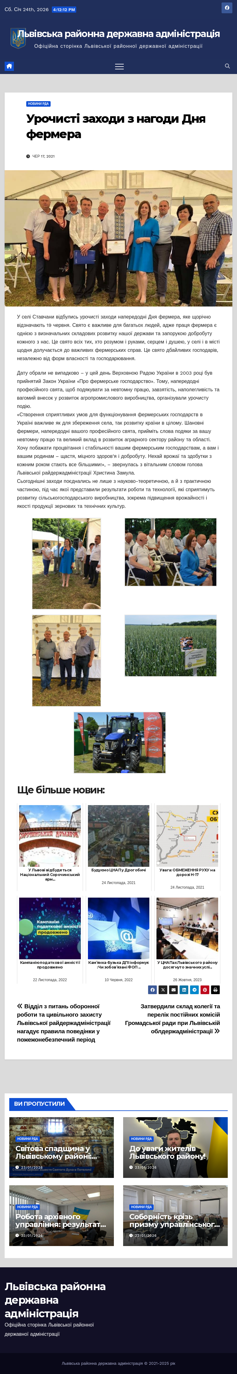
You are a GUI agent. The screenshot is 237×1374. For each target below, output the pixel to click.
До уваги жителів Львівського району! (167, 1152)
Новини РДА (38, 103)
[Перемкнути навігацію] (119, 66)
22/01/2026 (146, 1236)
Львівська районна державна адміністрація (118, 33)
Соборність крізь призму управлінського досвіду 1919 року (174, 1224)
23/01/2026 (32, 1168)
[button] (227, 66)
